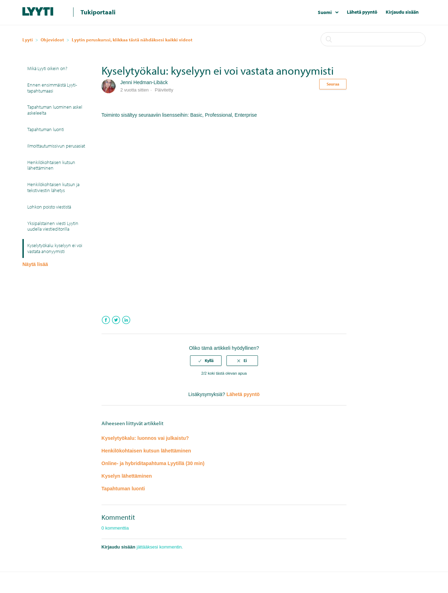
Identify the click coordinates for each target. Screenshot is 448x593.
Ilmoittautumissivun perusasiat (56, 146)
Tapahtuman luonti (45, 129)
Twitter (116, 320)
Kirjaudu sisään (402, 12)
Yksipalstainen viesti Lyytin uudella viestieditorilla (52, 226)
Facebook (106, 320)
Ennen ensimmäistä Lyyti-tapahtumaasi (52, 88)
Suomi (325, 12)
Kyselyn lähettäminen (127, 476)
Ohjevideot (52, 39)
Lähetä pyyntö (362, 12)
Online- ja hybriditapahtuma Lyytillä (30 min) (153, 463)
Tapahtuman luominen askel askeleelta (54, 110)
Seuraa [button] (333, 84)
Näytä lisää (35, 264)
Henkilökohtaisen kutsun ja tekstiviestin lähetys (53, 187)
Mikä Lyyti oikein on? (47, 68)
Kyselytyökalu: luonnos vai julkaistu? (145, 438)
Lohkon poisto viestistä (49, 207)
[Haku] (373, 39)
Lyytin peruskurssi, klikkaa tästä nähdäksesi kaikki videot (132, 39)
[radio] (206, 360)
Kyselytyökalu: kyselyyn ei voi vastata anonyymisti (54, 248)
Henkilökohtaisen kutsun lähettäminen (51, 165)
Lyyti (27, 39)
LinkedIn (126, 320)
